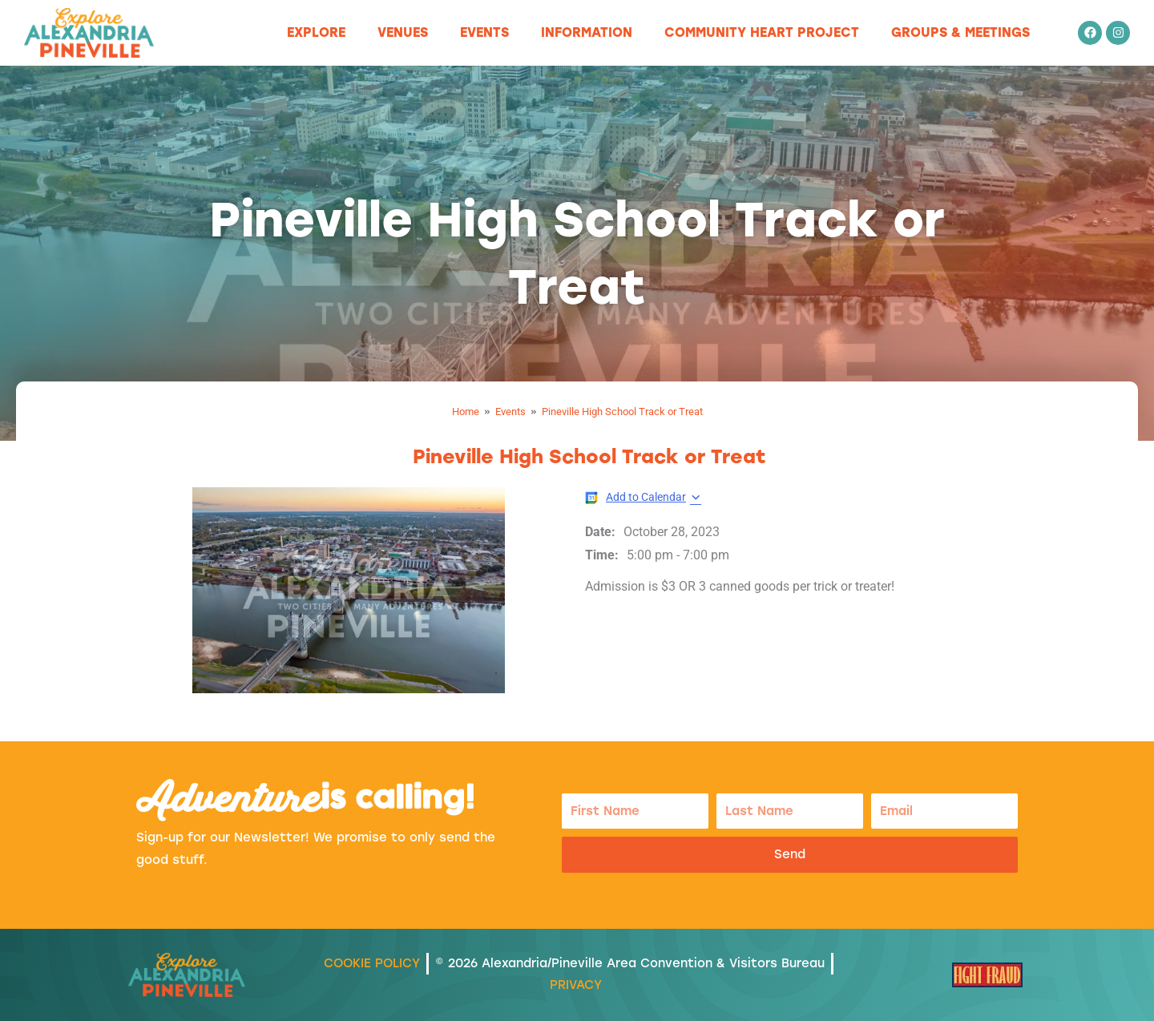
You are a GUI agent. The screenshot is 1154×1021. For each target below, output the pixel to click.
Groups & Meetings (960, 32)
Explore (316, 32)
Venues (402, 32)
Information (586, 32)
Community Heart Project (761, 32)
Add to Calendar (646, 497)
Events (484, 32)
